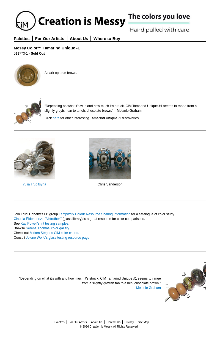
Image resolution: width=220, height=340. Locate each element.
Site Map (143, 322)
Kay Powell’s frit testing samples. (45, 223)
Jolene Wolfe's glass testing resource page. (58, 238)
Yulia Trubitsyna (34, 184)
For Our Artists (49, 38)
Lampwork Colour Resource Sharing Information (94, 214)
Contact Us (113, 322)
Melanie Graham (148, 288)
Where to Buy (107, 38)
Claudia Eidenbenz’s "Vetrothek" (38, 219)
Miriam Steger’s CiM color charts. (54, 233)
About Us (79, 38)
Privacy (129, 322)
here (56, 118)
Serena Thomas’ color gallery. (48, 228)
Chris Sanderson (110, 184)
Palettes (22, 38)
